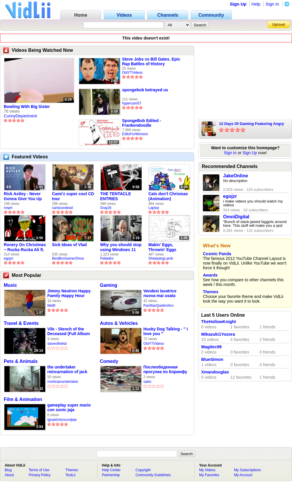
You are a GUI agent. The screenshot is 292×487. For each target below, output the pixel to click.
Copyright (142, 470)
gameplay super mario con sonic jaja (69, 407)
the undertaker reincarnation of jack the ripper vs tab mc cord (67, 369)
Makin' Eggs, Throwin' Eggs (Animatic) (162, 247)
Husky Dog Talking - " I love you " (165, 331)
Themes (210, 291)
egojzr (8, 258)
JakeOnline (235, 175)
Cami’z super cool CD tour (73, 196)
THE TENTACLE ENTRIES (115, 196)
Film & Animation (23, 399)
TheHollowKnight (218, 321)
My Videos (207, 470)
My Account (243, 475)
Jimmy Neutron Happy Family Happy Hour (69, 293)
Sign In (272, 3)
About (9, 475)
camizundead (62, 208)
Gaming (108, 285)
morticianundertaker (62, 382)
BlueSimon (212, 359)
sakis (147, 382)
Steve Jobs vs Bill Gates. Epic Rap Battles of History (151, 61)
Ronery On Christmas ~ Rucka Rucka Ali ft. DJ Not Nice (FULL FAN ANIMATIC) (25, 247)
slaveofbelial (57, 344)
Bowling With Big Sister (27, 106)
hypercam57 (131, 103)
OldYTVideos (132, 73)
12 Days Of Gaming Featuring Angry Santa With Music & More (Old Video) (252, 124)
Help (255, 3)
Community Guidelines (153, 475)
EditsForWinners (135, 134)
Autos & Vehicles (119, 323)
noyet (8, 208)
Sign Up (238, 3)
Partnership (111, 475)
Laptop (153, 208)
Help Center (111, 470)
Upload (278, 24)
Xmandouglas (215, 372)
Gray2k (106, 208)
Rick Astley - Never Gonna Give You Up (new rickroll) (23, 196)
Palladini (106, 258)
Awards (210, 275)
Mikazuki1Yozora (218, 334)
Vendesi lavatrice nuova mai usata (160, 293)
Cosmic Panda (217, 253)
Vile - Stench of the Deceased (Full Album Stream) (68, 331)
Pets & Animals (21, 361)
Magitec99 (211, 346)
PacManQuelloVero (158, 305)
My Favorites (209, 475)
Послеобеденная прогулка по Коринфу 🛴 (165, 369)
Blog (8, 470)
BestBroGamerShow (68, 258)
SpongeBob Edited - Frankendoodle (141, 123)
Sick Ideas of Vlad (69, 244)
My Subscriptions (247, 470)
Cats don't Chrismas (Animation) (168, 196)
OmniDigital (236, 216)
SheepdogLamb (160, 258)
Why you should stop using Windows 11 (121, 247)
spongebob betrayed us (145, 90)
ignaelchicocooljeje (62, 420)
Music (10, 285)
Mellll (51, 305)
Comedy (109, 361)
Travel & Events (21, 323)
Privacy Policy (40, 475)
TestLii (70, 475)
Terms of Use (39, 470)
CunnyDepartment (20, 116)
